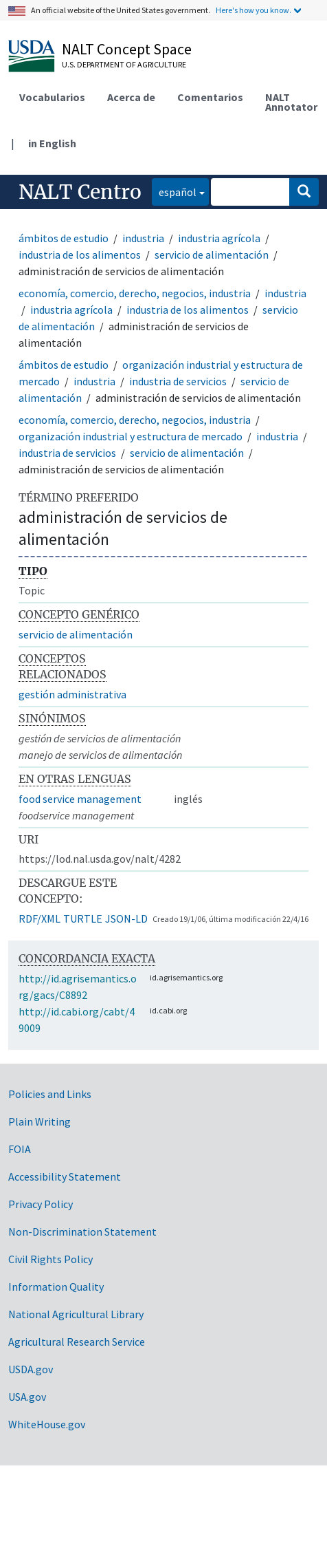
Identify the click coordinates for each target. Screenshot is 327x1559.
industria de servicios (178, 381)
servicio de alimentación (212, 254)
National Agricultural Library (76, 1314)
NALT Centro (80, 192)
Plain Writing (39, 1121)
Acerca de (131, 97)
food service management (80, 799)
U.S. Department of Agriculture (124, 64)
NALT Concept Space (127, 48)
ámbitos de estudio (64, 238)
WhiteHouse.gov (46, 1424)
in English (52, 143)
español (174, 191)
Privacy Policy (40, 1204)
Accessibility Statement (64, 1176)
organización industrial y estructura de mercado (131, 436)
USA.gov (27, 1397)
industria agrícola (219, 238)
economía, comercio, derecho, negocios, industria (135, 293)
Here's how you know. (253, 10)
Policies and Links (49, 1094)
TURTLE (82, 918)
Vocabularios (52, 97)
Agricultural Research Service (76, 1341)
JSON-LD (126, 918)
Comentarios (210, 97)
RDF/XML (39, 918)
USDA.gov (30, 1369)
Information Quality (56, 1286)
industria (143, 238)
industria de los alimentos (80, 254)
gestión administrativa (72, 694)
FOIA (19, 1149)
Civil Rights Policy (50, 1259)
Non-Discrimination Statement (82, 1231)
